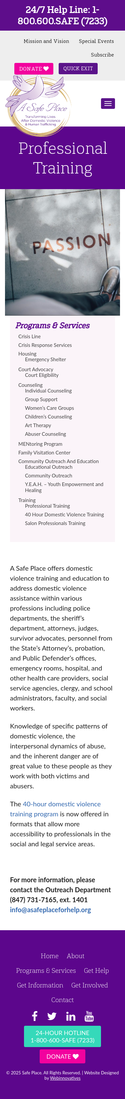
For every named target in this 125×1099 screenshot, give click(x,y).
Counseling (30, 385)
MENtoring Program (40, 444)
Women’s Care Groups (49, 408)
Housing (27, 354)
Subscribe (102, 55)
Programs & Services (46, 970)
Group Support (41, 399)
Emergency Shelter (45, 359)
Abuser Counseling (45, 434)
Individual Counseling (48, 391)
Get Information (40, 985)
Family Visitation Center (44, 452)
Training (27, 500)
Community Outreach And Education (58, 461)
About (75, 956)
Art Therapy (38, 425)
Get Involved (89, 985)
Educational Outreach (48, 467)
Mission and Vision (46, 41)
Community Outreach (48, 475)
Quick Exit (78, 69)
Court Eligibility (42, 375)
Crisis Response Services (45, 345)
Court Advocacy (35, 369)
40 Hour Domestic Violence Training (64, 514)
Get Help (96, 970)
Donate (34, 69)
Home (50, 956)
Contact (62, 1000)
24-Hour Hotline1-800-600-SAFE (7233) (62, 1036)
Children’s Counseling (48, 416)
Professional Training (47, 506)
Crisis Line (29, 336)
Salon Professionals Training (55, 523)
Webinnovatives (65, 1078)
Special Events (96, 41)
